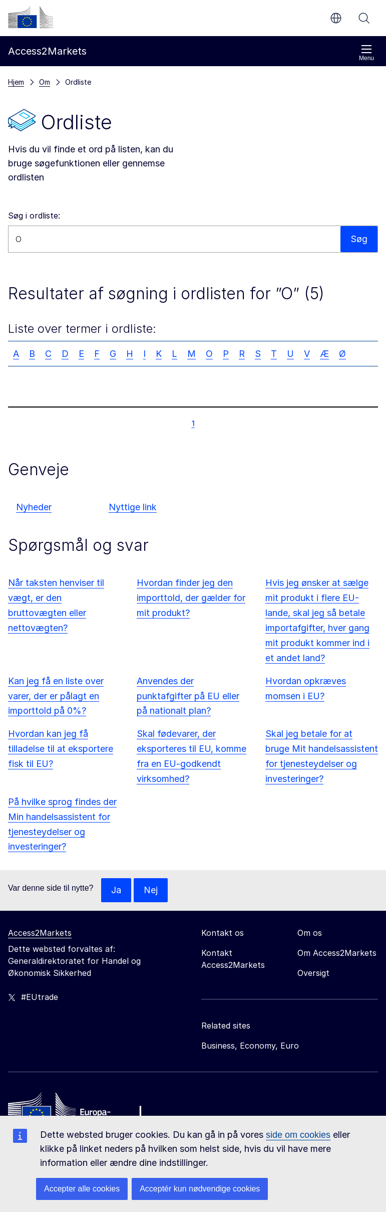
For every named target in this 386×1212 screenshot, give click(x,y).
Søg (364, 18)
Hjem (16, 82)
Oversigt (313, 973)
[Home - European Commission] (80, 1111)
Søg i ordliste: (34, 216)
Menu (366, 53)
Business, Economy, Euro (250, 1046)
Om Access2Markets (336, 953)
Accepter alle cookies (82, 1188)
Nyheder (34, 507)
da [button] (336, 18)
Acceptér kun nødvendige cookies (200, 1188)
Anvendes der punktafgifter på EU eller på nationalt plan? (188, 696)
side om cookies (298, 1135)
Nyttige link (133, 507)
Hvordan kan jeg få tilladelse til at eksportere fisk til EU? (60, 748)
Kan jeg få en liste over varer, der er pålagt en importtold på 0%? (56, 696)
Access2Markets (40, 933)
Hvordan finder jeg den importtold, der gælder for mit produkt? (191, 597)
